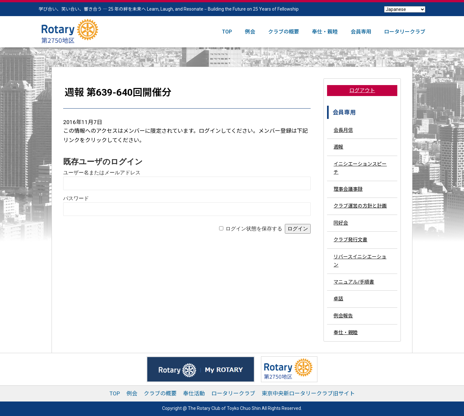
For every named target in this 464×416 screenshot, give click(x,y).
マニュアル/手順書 (354, 282)
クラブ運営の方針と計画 (360, 206)
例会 (250, 32)
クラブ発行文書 (350, 240)
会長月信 (343, 130)
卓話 (338, 299)
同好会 (341, 223)
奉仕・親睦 (325, 32)
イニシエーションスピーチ (360, 168)
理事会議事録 (348, 189)
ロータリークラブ (404, 32)
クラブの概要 (283, 32)
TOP (227, 32)
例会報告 (343, 316)
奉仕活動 (194, 393)
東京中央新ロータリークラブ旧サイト (308, 393)
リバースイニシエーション (360, 261)
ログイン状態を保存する (254, 228)
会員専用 (361, 32)
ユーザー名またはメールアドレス (101, 172)
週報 (338, 147)
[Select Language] (404, 9)
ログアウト (362, 90)
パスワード (76, 198)
